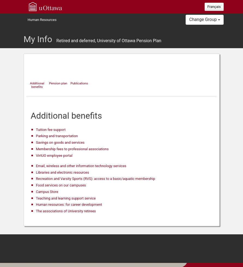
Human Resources (42, 20)
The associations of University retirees (66, 211)
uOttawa (45, 6)
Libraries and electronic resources (62, 172)
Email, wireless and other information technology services (81, 166)
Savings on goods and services (60, 142)
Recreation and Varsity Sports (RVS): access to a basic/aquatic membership (95, 179)
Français (214, 7)
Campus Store (47, 192)
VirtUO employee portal (54, 156)
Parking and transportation (57, 136)
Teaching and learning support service (66, 198)
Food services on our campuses (61, 185)
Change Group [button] (204, 19)
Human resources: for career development (69, 204)
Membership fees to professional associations (72, 149)
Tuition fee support (51, 130)
